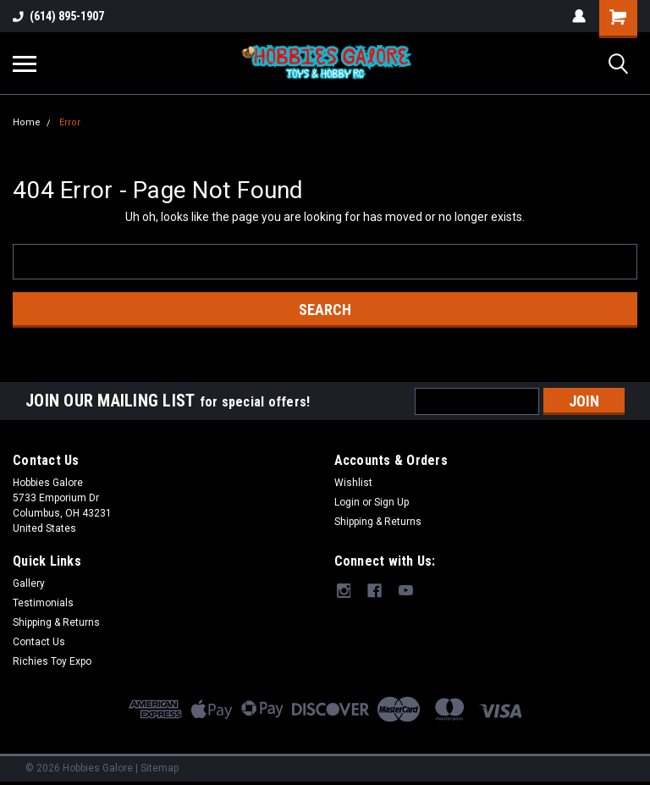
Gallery (29, 583)
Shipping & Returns (377, 522)
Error (69, 122)
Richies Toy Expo (52, 661)
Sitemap (159, 768)
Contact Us (39, 642)
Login (347, 502)
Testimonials (43, 603)
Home (27, 122)
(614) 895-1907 (58, 16)
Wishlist (353, 483)
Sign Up (391, 502)
